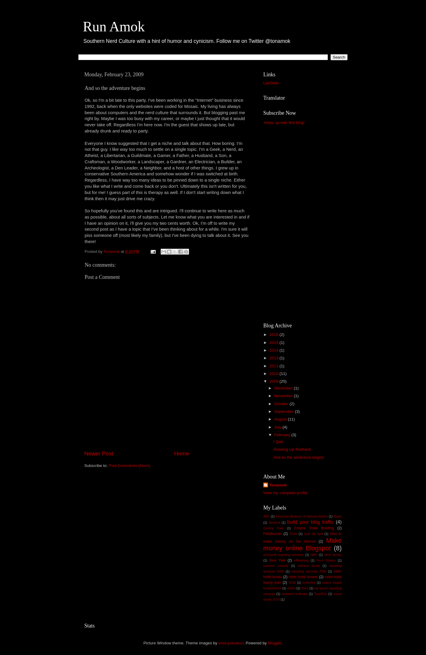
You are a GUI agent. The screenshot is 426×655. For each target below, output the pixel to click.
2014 (275, 350)
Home (181, 453)
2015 (275, 342)
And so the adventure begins (298, 457)
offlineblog (301, 560)
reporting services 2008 (308, 571)
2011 (275, 366)
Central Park (273, 528)
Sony (305, 588)
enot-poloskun (230, 643)
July (278, 427)
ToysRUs (320, 594)
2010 (275, 373)
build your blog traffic (310, 522)
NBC (314, 555)
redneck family (309, 565)
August (281, 419)
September (284, 411)
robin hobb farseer (303, 577)
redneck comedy (275, 565)
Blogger (275, 643)
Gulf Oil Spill (313, 534)
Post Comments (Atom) (129, 465)
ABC (266, 516)
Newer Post (98, 453)
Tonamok (278, 485)
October (282, 404)
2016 (275, 334)
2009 (275, 381)
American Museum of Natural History (302, 516)
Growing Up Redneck (292, 449)
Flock (293, 534)
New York (277, 560)
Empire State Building (314, 528)
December (284, 388)
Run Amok (114, 26)
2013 (275, 358)
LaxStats (271, 83)
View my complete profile (285, 493)
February (282, 435)
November (284, 396)
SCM (292, 582)
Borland (274, 522)
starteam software (294, 594)
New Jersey (333, 555)
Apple (337, 516)
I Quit (278, 441)
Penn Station (326, 560)
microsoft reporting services (283, 555)
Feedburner (272, 534)
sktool (291, 588)
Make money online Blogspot (302, 544)
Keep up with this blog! (284, 122)
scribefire (308, 582)
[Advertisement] (167, 433)
